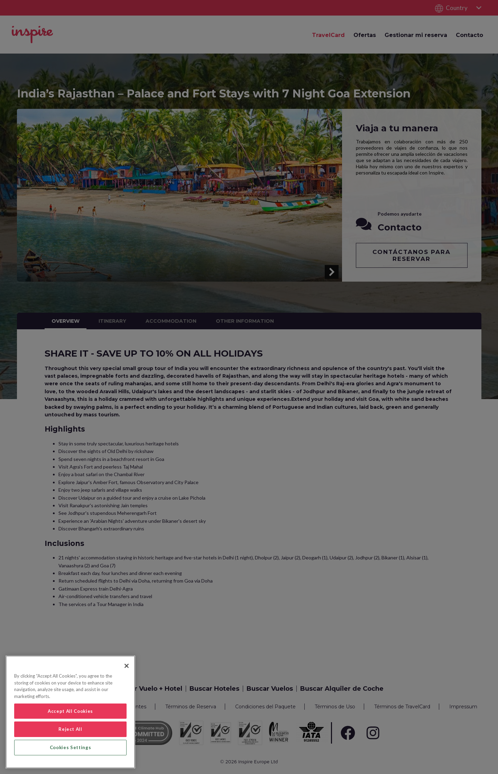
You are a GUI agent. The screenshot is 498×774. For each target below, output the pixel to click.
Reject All (70, 729)
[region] (70, 711)
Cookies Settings (70, 747)
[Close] (126, 665)
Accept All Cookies (70, 711)
